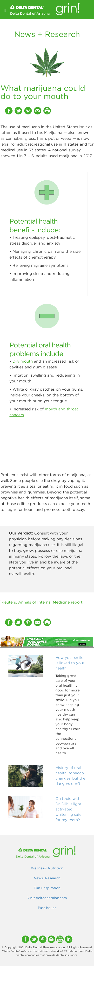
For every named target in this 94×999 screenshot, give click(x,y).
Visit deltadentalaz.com (47, 898)
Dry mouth (23, 361)
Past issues (47, 908)
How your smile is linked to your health (69, 662)
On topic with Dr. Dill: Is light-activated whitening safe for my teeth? (69, 809)
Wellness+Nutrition (47, 868)
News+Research (47, 878)
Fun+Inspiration (47, 888)
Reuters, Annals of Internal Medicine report (41, 602)
